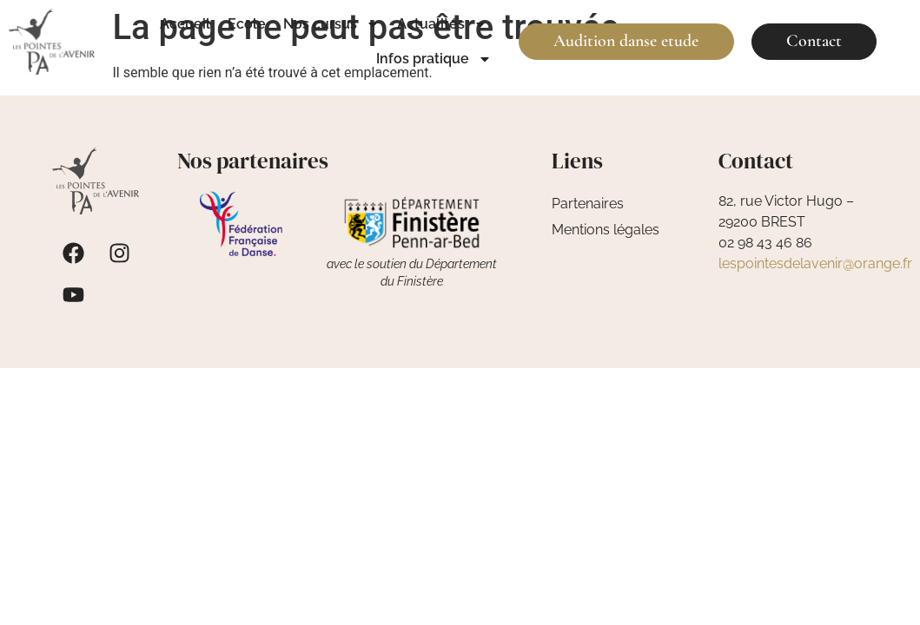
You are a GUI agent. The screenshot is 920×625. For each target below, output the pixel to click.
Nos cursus (331, 24)
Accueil (185, 24)
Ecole (247, 24)
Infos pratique (434, 59)
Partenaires (588, 203)
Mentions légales (605, 229)
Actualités (442, 24)
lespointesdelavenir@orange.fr (815, 263)
